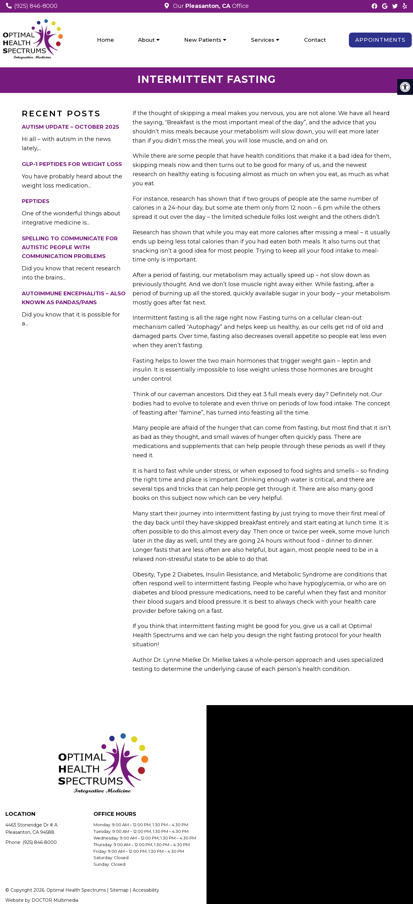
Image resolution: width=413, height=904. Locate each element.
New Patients (202, 40)
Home (105, 40)
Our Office (210, 6)
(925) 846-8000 (35, 6)
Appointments (380, 40)
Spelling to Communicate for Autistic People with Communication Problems (70, 249)
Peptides (35, 202)
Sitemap (119, 891)
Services (262, 40)
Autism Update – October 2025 (70, 128)
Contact (315, 40)
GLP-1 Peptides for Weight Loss (72, 165)
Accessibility (146, 891)
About (146, 40)
